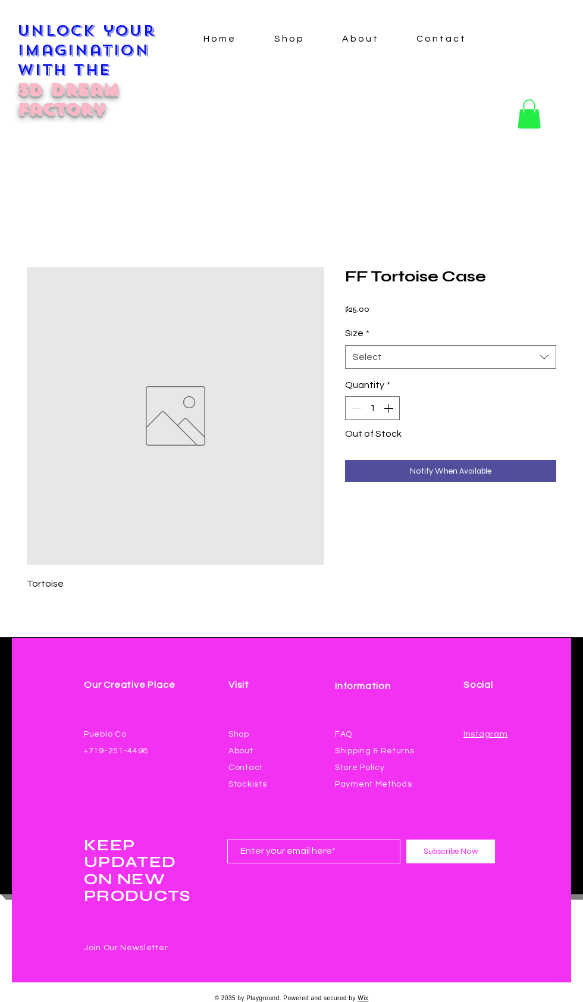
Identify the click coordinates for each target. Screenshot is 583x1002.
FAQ (343, 734)
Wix (363, 998)
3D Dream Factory (67, 99)
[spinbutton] (372, 408)
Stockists (247, 784)
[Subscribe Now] (450, 851)
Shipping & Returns (375, 751)
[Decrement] (355, 408)
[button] (529, 114)
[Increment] (389, 408)
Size (357, 333)
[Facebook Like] (486, 748)
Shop (238, 734)
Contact (245, 767)
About (240, 751)
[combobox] (450, 357)
